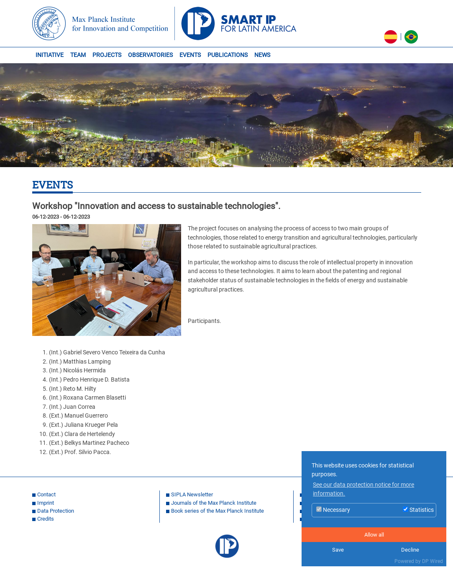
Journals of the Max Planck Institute (213, 503)
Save (338, 550)
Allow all (374, 535)
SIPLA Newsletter (192, 494)
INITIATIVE (50, 55)
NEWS (262, 55)
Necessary (333, 510)
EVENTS (190, 55)
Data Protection (55, 511)
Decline (410, 550)
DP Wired (432, 561)
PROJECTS (106, 55)
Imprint (45, 503)
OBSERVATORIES (150, 55)
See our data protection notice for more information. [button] (363, 489)
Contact (46, 494)
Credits (45, 519)
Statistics (418, 510)
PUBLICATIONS (227, 55)
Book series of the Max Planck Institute (217, 511)
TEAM (78, 55)
